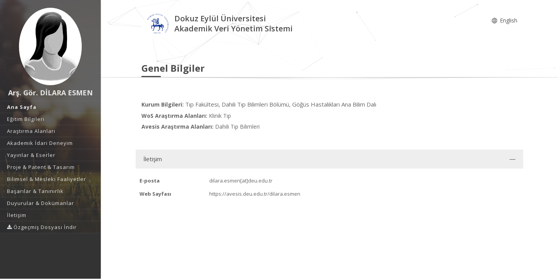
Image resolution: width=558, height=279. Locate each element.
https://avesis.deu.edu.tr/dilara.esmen (254, 193)
